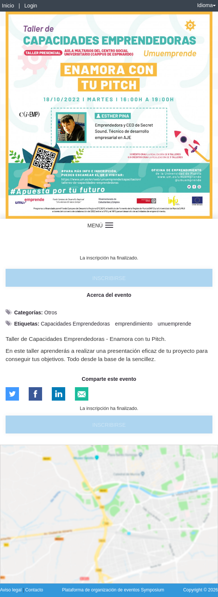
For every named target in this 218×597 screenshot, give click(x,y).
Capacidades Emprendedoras (75, 324)
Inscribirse (109, 278)
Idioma (206, 5)
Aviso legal (11, 590)
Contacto (34, 590)
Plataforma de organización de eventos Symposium (113, 590)
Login (30, 6)
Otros (50, 312)
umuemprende (174, 324)
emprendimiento (133, 324)
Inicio (8, 6)
